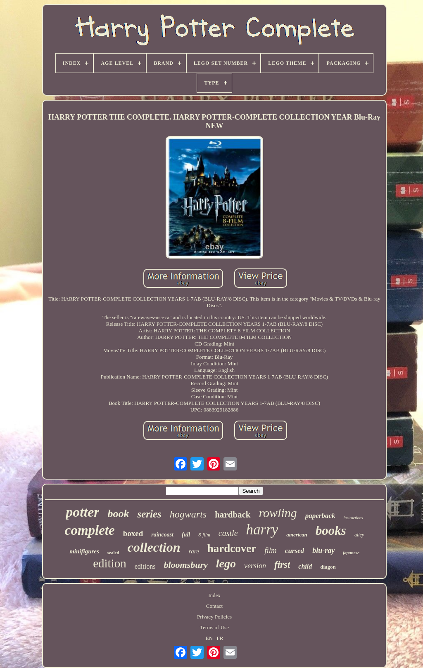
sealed (113, 552)
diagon (328, 567)
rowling (278, 513)
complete (90, 530)
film (270, 550)
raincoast (162, 535)
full (186, 535)
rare (194, 551)
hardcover (231, 548)
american (296, 535)
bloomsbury (185, 565)
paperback (320, 516)
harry (262, 530)
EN (209, 638)
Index (214, 595)
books (331, 530)
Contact (214, 606)
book (118, 514)
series (149, 514)
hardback (232, 515)
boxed (133, 533)
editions (145, 566)
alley (359, 535)
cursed (294, 551)
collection (154, 547)
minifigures (84, 551)
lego (226, 563)
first (282, 565)
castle (228, 533)
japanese (351, 552)
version (255, 566)
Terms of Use (214, 627)
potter (82, 512)
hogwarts (188, 514)
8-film (204, 535)
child (305, 566)
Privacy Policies (214, 617)
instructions (353, 517)
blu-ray (323, 550)
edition (109, 563)
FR (220, 638)
